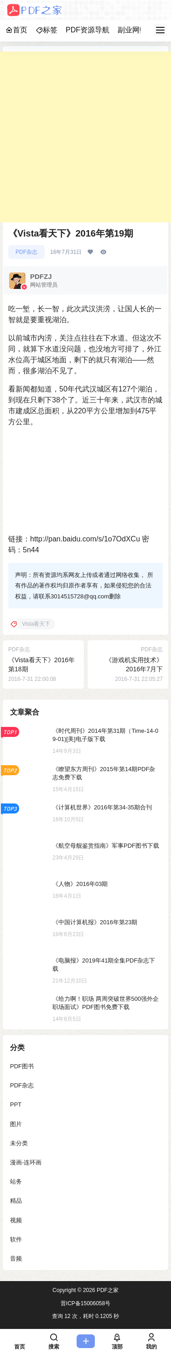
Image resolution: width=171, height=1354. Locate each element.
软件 (16, 1239)
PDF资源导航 (87, 30)
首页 (16, 30)
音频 (16, 1258)
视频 (16, 1219)
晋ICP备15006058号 (85, 1303)
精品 (16, 1200)
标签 (46, 30)
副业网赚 (132, 30)
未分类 (19, 1142)
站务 (16, 1181)
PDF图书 (22, 1066)
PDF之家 (107, 1290)
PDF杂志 (26, 252)
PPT (15, 1104)
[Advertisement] (85, 136)
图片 (16, 1123)
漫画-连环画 (25, 1162)
